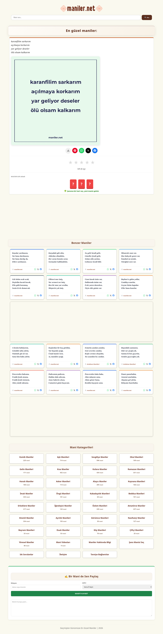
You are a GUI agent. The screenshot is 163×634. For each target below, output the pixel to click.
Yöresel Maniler (26, 542)
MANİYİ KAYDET (81, 593)
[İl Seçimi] (117, 587)
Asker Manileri (63, 481)
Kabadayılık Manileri (100, 493)
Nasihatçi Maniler (136, 518)
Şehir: (84, 583)
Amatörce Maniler (136, 505)
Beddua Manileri (136, 493)
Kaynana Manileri (136, 481)
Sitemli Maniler (26, 518)
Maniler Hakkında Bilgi (100, 542)
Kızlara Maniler (100, 469)
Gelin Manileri (26, 469)
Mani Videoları (63, 542)
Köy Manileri (100, 530)
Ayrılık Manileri (63, 518)
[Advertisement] (81, 215)
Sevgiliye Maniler (100, 457)
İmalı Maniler (26, 493)
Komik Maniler (26, 457)
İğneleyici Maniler (63, 505)
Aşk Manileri (63, 457)
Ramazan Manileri (136, 469)
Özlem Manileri (100, 505)
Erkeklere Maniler (26, 505)
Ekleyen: (14, 583)
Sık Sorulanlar (26, 554)
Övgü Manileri (63, 493)
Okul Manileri (136, 457)
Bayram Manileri (27, 530)
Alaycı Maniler (100, 481)
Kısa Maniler (63, 469)
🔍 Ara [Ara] (146, 17)
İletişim (63, 554)
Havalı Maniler (26, 481)
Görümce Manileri (99, 518)
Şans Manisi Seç (136, 542)
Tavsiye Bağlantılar (100, 554)
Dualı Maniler (63, 530)
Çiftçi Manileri (136, 530)
